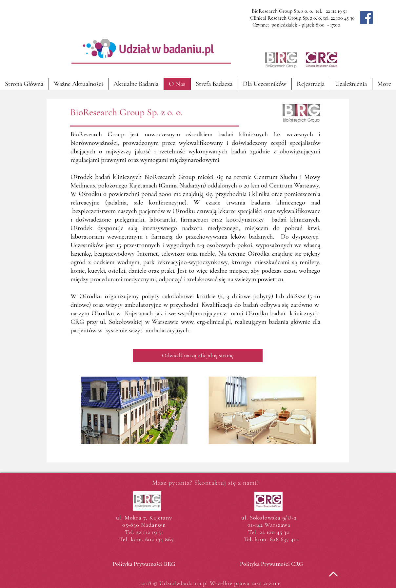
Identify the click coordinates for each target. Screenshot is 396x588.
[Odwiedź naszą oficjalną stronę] (198, 355)
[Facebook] (366, 17)
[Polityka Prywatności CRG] (271, 564)
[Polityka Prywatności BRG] (144, 564)
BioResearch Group (97, 134)
